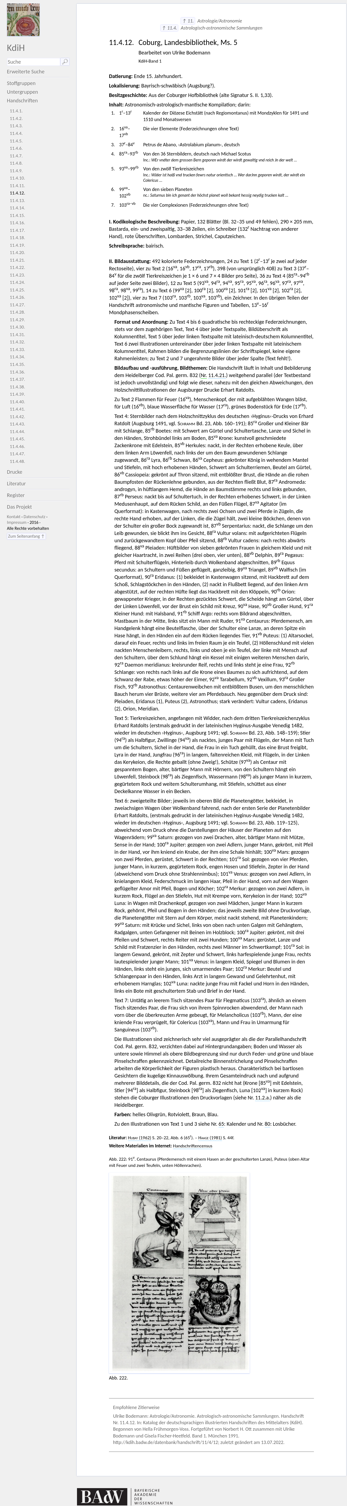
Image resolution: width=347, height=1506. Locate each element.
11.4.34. (17, 357)
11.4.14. (17, 208)
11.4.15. (17, 215)
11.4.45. (17, 439)
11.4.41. (17, 409)
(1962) (139, 1138)
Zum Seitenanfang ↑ (26, 536)
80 (267, 1124)
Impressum (17, 522)
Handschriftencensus (192, 1146)
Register (16, 495)
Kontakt (14, 516)
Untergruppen (22, 92)
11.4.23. (17, 275)
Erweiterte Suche (26, 71)
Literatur (16, 483)
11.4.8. (16, 163)
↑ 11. (188, 21)
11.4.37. (17, 379)
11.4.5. (16, 141)
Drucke (15, 472)
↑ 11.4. (169, 28)
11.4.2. (16, 118)
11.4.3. (16, 126)
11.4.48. (17, 461)
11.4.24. (17, 282)
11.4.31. (17, 334)
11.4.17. (17, 230)
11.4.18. (17, 238)
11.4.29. (17, 320)
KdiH (16, 47)
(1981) (210, 1138)
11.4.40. (17, 402)
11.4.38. (17, 387)
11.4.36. (17, 372)
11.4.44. (17, 431)
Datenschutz (34, 516)
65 (221, 1124)
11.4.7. (16, 156)
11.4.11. (17, 186)
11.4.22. (17, 267)
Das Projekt (19, 507)
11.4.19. (17, 245)
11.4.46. (17, 446)
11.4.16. (17, 223)
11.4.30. (17, 327)
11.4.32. (17, 342)
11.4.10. (17, 178)
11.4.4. (16, 133)
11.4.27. (17, 305)
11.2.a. (262, 1097)
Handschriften (22, 100)
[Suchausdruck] (33, 62)
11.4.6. (16, 148)
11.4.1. (16, 111)
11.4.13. (17, 200)
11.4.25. (17, 290)
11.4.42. (17, 417)
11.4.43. (17, 424)
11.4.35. (17, 364)
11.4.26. (17, 297)
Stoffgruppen (21, 83)
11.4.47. (17, 454)
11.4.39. (17, 394)
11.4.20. (17, 252)
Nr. (204, 375)
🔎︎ (65, 62)
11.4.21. (17, 260)
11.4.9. (16, 171)
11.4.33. (17, 349)
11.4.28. (17, 312)
